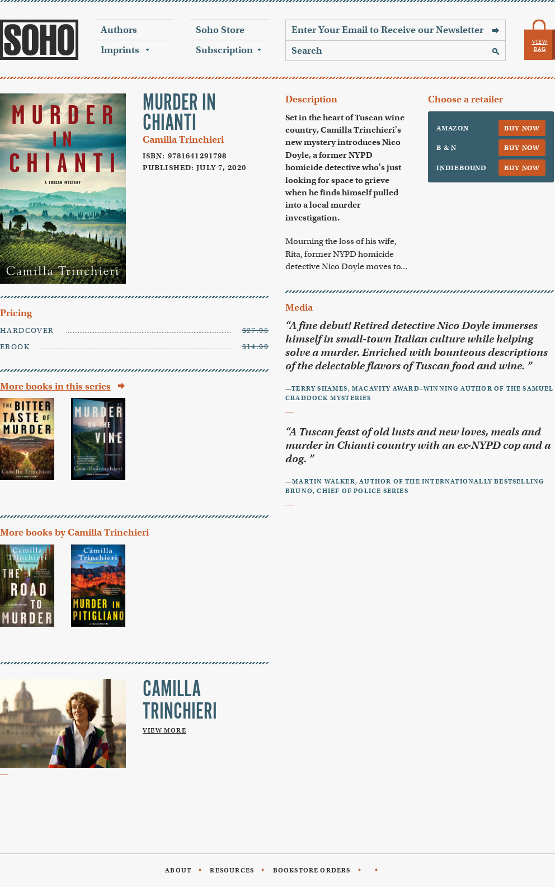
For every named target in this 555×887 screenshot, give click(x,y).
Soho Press (39, 40)
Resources (232, 870)
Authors (119, 30)
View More (164, 730)
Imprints (120, 50)
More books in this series (55, 386)
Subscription (224, 50)
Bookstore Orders (312, 870)
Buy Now (522, 128)
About (178, 870)
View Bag (540, 46)
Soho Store (220, 30)
